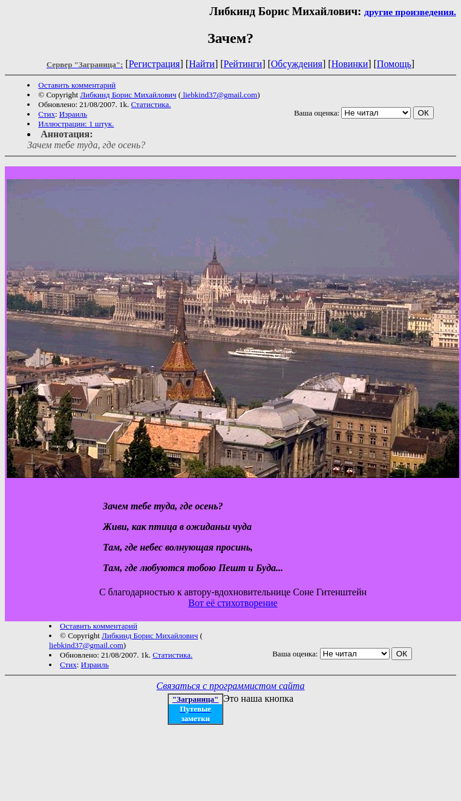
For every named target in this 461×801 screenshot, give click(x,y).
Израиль (73, 114)
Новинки (350, 64)
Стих (46, 114)
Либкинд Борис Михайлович (128, 94)
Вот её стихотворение (232, 603)
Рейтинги (243, 64)
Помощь (394, 64)
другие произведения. (410, 12)
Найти (202, 64)
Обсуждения (296, 64)
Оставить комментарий (77, 85)
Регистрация (154, 64)
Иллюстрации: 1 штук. (76, 123)
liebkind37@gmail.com (219, 94)
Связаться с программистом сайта (231, 686)
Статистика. (151, 104)
